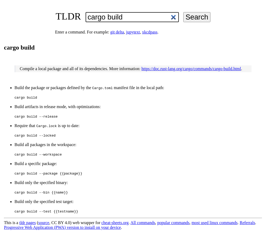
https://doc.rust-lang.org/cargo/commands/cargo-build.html (191, 68)
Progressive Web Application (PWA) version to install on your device (62, 227)
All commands (142, 222)
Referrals (247, 222)
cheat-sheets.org (115, 222)
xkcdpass (149, 32)
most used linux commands (214, 222)
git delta (117, 32)
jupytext (133, 32)
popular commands (173, 222)
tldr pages (27, 222)
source (43, 222)
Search (196, 17)
